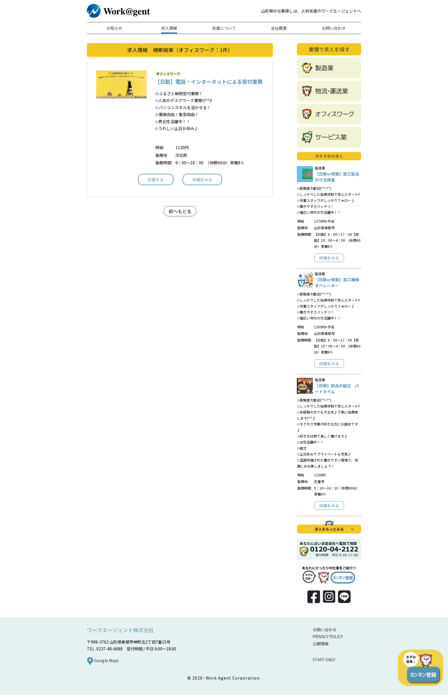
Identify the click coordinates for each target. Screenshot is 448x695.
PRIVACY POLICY (328, 636)
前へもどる (180, 211)
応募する (156, 179)
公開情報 (321, 643)
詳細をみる (202, 179)
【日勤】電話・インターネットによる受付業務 (209, 81)
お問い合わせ (325, 629)
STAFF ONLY (324, 659)
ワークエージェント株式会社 (120, 630)
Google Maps (103, 660)
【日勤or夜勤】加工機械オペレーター (337, 282)
